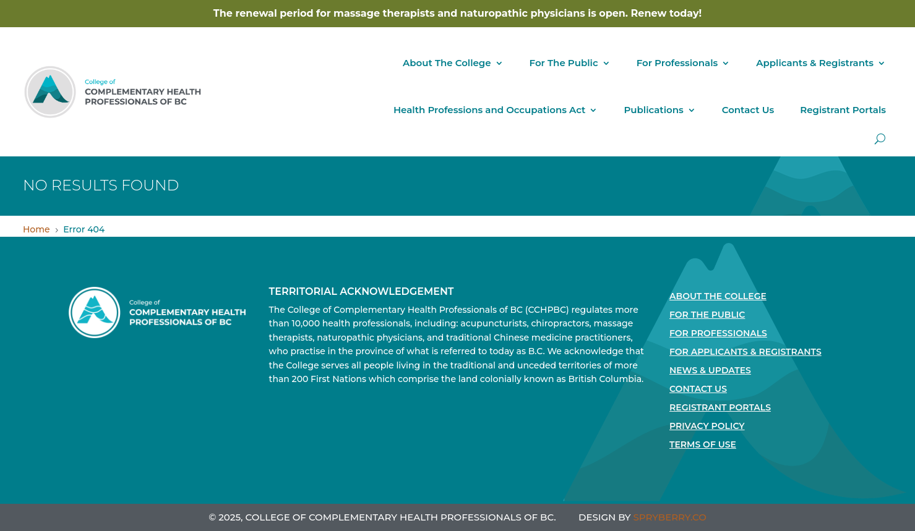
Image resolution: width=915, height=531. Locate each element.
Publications (653, 110)
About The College (447, 63)
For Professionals (677, 63)
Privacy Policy (707, 426)
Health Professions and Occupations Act (489, 110)
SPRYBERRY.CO (670, 517)
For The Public (564, 63)
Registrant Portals (843, 110)
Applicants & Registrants (815, 63)
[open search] (880, 139)
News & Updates (710, 371)
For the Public (707, 315)
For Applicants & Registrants (745, 352)
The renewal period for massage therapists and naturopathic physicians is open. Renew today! (457, 13)
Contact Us (748, 110)
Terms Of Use (702, 445)
